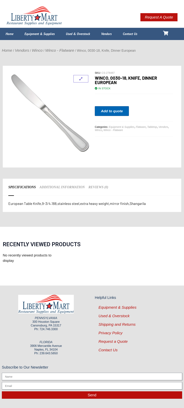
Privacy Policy (110, 333)
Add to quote (112, 111)
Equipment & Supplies (39, 34)
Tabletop (152, 126)
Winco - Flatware (59, 50)
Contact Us (130, 34)
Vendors (106, 34)
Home (9, 34)
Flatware (141, 126)
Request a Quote (113, 341)
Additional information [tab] (62, 187)
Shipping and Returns (117, 324)
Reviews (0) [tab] (98, 187)
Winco (37, 50)
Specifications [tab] (22, 187)
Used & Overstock (78, 34)
